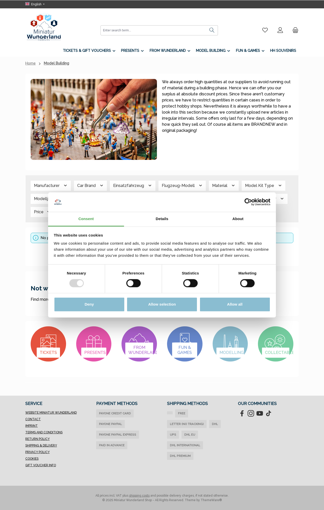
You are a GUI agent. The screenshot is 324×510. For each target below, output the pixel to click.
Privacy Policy (37, 452)
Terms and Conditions (44, 432)
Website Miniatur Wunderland (51, 412)
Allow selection (162, 304)
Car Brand (90, 185)
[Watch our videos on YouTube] (260, 413)
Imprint (31, 426)
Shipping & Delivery (41, 445)
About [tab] (238, 219)
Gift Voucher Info (40, 465)
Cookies (31, 458)
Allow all (234, 304)
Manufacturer (51, 185)
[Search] (212, 30)
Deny (89, 304)
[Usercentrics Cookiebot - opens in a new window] (248, 202)
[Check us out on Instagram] (251, 413)
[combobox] (153, 30)
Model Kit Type (263, 185)
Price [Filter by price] (42, 212)
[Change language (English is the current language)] (35, 4)
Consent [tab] (86, 219)
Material (223, 185)
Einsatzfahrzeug (132, 185)
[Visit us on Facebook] (242, 413)
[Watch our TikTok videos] (269, 413)
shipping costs (139, 495)
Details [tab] (162, 219)
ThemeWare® (211, 500)
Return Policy (37, 439)
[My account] (280, 30)
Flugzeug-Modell (182, 185)
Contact (33, 419)
